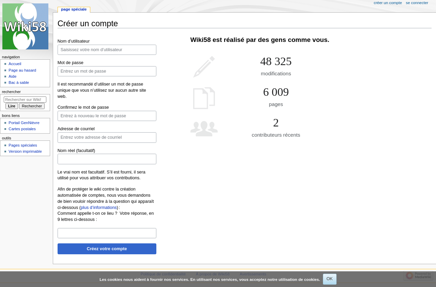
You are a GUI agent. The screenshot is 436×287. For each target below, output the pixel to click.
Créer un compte (388, 3)
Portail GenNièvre (24, 123)
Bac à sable (19, 82)
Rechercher (11, 92)
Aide (12, 76)
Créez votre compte (107, 248)
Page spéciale (74, 9)
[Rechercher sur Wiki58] (25, 99)
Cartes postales (22, 129)
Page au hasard (22, 70)
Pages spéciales (23, 145)
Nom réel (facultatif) (76, 150)
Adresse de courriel (76, 128)
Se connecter (417, 3)
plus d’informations (99, 207)
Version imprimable (25, 151)
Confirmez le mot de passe (83, 107)
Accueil (15, 64)
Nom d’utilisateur (74, 41)
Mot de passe (70, 62)
